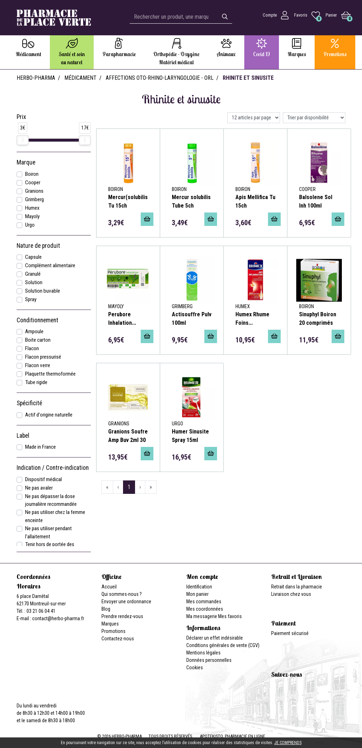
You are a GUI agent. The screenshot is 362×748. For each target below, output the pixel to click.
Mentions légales (203, 653)
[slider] (23, 140)
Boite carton (38, 340)
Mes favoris (230, 616)
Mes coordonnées (204, 609)
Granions (34, 191)
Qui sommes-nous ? (121, 594)
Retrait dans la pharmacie (296, 587)
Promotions (113, 631)
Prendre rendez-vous (122, 616)
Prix (21, 116)
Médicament (80, 77)
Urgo (30, 225)
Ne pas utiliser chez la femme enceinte (55, 516)
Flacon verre (37, 365)
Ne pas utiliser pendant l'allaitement (48, 532)
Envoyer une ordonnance (126, 601)
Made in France (40, 447)
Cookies (194, 667)
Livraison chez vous (291, 594)
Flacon (32, 348)
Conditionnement (37, 320)
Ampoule (34, 331)
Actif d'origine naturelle (48, 415)
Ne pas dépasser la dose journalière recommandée (51, 500)
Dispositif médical (43, 479)
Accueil (109, 587)
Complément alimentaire (50, 265)
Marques (110, 624)
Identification (199, 587)
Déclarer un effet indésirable (214, 638)
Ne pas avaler (39, 488)
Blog (105, 609)
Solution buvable (42, 291)
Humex (32, 208)
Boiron (32, 174)
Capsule (33, 257)
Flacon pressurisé (43, 357)
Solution (33, 282)
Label (23, 435)
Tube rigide (36, 382)
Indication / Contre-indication (53, 467)
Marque (26, 162)
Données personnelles (209, 660)
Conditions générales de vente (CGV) (222, 645)
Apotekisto (232, 736)
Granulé (33, 274)
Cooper (32, 182)
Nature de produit (38, 245)
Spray (30, 299)
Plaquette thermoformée (50, 374)
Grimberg (34, 199)
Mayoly (32, 216)
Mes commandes (203, 601)
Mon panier (197, 594)
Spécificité (29, 403)
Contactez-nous (117, 638)
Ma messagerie (201, 616)
